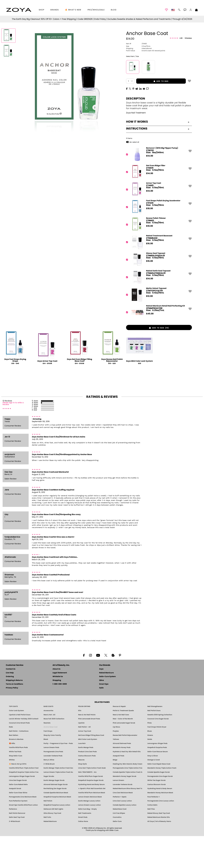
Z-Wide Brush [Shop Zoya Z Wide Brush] (49, 796)
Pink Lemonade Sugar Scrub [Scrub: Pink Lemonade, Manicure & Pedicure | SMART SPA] (124, 755)
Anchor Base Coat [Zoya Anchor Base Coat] (50, 759)
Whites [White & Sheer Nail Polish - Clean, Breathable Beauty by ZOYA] (12, 791)
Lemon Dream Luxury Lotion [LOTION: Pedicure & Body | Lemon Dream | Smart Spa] (89, 837)
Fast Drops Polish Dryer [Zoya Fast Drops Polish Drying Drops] (156, 759)
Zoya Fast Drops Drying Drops (15, 392)
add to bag (152, 113)
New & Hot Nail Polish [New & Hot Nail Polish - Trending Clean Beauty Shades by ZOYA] (86, 746)
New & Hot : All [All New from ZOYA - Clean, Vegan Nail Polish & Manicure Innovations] (49, 746)
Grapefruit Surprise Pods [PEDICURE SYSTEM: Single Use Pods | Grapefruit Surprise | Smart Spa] (157, 779)
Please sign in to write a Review (13, 435)
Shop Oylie (82, 796)
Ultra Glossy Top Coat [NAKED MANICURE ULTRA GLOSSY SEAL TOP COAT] (52, 845)
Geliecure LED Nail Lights (53, 841)
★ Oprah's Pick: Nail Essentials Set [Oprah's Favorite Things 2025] (91, 820)
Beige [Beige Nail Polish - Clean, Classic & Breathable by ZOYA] (115, 791)
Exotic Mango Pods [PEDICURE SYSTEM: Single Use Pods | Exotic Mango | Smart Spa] (85, 779)
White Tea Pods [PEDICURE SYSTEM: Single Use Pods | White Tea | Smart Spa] (15, 783)
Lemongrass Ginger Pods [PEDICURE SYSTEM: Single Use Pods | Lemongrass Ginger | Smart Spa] (157, 775)
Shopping (57, 712)
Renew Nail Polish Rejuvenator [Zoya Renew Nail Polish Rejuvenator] (125, 767)
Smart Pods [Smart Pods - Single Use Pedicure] (82, 849)
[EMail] (144, 120)
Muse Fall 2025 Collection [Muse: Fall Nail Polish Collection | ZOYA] (54, 750)
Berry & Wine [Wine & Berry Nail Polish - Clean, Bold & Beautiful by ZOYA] (49, 791)
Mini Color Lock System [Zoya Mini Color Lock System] (87, 771)
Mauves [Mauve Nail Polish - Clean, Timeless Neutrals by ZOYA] (81, 791)
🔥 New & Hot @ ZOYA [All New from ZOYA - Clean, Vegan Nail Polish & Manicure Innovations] (17, 796)
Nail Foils (47, 849)
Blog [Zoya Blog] (113, 10)
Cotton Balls (152, 837)
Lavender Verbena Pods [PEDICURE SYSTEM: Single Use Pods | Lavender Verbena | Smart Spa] (53, 787)
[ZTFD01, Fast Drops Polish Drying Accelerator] (158, 238)
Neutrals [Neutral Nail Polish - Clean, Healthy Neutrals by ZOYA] (47, 755)
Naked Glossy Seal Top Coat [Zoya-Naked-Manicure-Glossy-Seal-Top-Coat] (158, 845)
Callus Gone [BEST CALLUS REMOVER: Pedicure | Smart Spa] (83, 853)
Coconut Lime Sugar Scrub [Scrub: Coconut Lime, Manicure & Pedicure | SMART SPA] (158, 750)
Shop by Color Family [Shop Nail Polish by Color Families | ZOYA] (52, 767)
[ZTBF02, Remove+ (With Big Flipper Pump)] (158, 186)
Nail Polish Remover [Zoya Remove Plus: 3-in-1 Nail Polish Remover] (17, 845)
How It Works (157, 153)
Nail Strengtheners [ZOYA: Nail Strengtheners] (154, 738)
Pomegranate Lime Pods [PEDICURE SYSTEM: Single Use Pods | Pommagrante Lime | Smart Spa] (53, 783)
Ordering (10, 708)
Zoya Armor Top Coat (47, 393)
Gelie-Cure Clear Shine (18, 824)
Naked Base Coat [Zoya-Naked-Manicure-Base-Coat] (119, 841)
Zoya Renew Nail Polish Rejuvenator (112, 392)
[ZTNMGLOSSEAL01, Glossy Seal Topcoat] (158, 291)
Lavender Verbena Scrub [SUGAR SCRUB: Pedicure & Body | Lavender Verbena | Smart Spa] (122, 816)
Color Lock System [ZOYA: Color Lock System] (16, 742)
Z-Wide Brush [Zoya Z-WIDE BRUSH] (14, 853)
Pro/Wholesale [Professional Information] (96, 10)
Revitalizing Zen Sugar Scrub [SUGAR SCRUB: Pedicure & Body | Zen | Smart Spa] (55, 820)
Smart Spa (103, 716)
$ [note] (149, 188)
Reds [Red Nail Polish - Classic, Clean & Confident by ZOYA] (11, 759)
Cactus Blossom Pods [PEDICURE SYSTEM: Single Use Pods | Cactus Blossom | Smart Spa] (87, 787)
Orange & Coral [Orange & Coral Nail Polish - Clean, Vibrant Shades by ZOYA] (153, 791)
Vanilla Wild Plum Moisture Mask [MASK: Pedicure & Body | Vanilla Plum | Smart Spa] (91, 824)
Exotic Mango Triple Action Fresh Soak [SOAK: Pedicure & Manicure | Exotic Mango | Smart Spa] (58, 800)
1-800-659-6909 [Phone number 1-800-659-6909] (60, 716)
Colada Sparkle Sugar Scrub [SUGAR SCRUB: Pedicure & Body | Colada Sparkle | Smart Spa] (158, 804)
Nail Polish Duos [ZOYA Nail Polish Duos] (154, 742)
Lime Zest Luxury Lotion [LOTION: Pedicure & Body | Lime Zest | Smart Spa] (122, 832)
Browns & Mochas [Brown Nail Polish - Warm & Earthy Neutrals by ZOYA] (16, 771)
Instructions (157, 160)
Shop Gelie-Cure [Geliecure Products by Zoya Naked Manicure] (15, 787)
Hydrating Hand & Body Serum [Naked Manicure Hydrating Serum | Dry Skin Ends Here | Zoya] (159, 820)
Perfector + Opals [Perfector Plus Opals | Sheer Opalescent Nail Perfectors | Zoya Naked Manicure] (119, 828)
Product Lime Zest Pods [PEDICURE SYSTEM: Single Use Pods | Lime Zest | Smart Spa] (87, 783)
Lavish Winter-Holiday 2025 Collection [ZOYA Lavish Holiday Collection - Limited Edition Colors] (23, 750)
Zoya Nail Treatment (136, 145)
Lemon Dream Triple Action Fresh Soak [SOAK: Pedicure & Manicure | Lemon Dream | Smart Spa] (58, 804)
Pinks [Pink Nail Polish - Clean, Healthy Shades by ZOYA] (149, 755)
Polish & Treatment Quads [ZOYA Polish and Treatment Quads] (123, 742)
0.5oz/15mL (138, 78)
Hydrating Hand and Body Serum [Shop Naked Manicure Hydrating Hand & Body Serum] (91, 816)
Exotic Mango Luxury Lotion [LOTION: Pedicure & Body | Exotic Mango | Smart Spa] (89, 832)
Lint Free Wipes (119, 845)
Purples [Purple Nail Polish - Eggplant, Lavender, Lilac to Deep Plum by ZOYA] (116, 763)
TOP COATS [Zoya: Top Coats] (13, 738)
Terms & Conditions (14, 716)
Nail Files (151, 841)
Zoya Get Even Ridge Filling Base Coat (79, 392)
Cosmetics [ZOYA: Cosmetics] (117, 849)
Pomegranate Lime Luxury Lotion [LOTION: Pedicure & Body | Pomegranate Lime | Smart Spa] (160, 832)
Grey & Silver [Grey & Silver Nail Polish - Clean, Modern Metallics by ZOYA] (152, 787)
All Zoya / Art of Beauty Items (159, 853)
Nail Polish (48, 832)
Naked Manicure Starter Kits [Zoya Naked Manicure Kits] (158, 849)
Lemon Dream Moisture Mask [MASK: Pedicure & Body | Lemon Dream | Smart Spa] (90, 828)
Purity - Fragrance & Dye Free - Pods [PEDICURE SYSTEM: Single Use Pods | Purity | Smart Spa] (58, 775)
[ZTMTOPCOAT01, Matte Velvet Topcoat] (158, 326)
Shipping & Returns (14, 712)
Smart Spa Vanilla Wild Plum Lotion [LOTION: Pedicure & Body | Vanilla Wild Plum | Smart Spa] (23, 837)
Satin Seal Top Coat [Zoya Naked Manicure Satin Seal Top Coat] (17, 849)
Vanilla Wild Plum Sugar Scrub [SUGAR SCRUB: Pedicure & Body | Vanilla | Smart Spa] (90, 808)
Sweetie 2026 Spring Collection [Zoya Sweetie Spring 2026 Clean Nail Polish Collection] (159, 746)
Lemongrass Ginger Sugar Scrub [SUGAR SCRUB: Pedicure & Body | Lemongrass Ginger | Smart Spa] (22, 808)
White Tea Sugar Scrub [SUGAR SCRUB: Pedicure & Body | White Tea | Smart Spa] (156, 812)
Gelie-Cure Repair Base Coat (158, 796)
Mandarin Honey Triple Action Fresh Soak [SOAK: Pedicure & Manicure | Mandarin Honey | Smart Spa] (162, 800)
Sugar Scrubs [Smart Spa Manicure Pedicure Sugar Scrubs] (49, 808)
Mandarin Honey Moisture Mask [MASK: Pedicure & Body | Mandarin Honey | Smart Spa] (160, 824)
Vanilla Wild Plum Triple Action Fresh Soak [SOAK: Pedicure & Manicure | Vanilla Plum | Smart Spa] (23, 800)
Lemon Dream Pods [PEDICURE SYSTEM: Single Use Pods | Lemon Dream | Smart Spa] (51, 779)
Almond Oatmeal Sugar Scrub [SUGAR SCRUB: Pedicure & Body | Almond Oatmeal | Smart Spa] (56, 816)
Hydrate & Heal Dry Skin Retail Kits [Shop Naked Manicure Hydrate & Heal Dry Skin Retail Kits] (127, 783)
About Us (56, 701)
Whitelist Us (58, 708)
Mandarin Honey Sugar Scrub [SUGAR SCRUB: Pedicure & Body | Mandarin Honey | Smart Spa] (124, 808)
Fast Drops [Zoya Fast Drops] (48, 763)
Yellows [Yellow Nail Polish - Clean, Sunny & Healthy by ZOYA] (116, 771)
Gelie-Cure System (107, 708)
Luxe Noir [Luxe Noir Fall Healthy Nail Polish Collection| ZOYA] (82, 775)
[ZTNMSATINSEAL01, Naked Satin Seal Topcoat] (158, 309)
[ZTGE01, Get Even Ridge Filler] (158, 203)
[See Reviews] (181, 70)
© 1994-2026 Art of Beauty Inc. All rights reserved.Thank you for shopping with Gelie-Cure (102, 861)
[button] (19, 10)
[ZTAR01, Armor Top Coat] (158, 221)
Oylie (101, 720)
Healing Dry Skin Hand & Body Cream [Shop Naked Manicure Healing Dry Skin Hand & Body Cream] (127, 796)
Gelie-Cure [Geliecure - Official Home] (117, 853)
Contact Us (10, 701)
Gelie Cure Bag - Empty (87, 841)
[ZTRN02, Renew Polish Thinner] (158, 256)
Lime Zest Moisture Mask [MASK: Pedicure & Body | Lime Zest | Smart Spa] (123, 824)
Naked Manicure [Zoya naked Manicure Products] (50, 853)
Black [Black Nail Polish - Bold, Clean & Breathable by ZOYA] (46, 771)
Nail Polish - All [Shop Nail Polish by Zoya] (84, 759)
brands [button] (54, 10)
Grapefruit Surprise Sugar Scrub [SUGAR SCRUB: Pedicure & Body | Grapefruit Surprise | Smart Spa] (90, 812)
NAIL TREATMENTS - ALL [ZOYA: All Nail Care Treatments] (87, 804)
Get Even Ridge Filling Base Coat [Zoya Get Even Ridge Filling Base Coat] (91, 767)
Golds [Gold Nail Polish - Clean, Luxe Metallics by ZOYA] (149, 771)
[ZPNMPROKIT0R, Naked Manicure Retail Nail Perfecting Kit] (158, 344)
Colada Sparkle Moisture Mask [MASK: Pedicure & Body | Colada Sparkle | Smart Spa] (56, 824)
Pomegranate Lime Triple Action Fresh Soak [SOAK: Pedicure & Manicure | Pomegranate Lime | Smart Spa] (127, 800)
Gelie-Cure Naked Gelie (18, 816)
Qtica (101, 712)
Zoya (101, 701)
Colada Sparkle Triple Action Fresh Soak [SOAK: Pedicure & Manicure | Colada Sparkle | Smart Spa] (127, 804)
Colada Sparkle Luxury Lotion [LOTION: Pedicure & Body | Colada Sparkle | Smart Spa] (124, 837)
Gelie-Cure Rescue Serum (157, 783)
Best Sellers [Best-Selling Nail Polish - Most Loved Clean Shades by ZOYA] (13, 767)
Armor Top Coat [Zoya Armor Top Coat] (84, 763)
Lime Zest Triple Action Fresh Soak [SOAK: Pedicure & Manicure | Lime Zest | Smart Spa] (92, 800)
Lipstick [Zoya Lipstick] (81, 755)
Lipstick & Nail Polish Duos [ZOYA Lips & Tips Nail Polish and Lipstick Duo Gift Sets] (19, 746)
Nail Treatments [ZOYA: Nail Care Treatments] (84, 845)
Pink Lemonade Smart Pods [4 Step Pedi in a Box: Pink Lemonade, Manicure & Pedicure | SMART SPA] (89, 750)
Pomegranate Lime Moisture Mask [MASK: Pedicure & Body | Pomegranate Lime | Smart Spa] (22, 828)
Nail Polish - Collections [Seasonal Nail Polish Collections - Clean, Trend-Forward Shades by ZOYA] (18, 763)
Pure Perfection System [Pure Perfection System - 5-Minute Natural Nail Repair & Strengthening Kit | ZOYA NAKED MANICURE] (18, 832)
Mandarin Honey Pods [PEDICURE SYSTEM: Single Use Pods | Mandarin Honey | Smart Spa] (121, 779)
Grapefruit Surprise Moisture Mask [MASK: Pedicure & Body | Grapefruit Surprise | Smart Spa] (57, 828)
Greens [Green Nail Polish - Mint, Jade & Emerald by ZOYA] (150, 767)
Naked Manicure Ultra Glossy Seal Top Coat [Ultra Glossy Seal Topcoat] (127, 820)
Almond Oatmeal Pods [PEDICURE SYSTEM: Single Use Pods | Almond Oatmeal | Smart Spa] (122, 775)
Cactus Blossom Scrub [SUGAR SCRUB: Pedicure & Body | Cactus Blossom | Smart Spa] (156, 816)
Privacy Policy (12, 720)
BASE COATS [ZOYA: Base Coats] (48, 738)
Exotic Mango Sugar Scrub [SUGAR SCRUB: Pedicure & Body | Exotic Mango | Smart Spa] (54, 812)
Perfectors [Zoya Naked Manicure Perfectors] (13, 841)
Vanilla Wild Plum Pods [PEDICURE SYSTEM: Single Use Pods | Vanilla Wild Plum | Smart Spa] (18, 779)
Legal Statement (60, 705)
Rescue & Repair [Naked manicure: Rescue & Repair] (119, 738)
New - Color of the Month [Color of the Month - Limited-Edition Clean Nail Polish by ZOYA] (123, 750)
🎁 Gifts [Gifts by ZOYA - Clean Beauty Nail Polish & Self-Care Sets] (12, 775)
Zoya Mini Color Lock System (139, 393)
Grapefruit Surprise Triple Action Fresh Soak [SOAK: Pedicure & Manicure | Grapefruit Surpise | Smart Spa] (23, 804)
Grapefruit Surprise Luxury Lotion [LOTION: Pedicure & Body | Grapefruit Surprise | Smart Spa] (57, 837)
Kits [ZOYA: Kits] (79, 742)
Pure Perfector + (153, 828)
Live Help (10, 705)
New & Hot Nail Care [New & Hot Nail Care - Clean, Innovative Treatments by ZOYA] (121, 746)
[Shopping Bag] (196, 10)
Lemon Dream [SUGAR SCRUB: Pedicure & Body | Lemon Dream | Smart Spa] (118, 812)
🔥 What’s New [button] (73, 10)
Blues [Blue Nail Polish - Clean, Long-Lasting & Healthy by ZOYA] (149, 763)
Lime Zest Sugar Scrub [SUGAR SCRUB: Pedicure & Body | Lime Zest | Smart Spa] (18, 812)
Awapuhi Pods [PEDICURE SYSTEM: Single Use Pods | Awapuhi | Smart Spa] (118, 787)
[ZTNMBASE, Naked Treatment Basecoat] (158, 274)
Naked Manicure (106, 705)
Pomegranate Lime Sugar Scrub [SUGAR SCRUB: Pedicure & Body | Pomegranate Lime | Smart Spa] (160, 808)
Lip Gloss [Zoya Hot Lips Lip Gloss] (116, 759)
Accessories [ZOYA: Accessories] (48, 742)
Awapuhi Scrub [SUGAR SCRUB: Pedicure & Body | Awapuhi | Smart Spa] (15, 820)
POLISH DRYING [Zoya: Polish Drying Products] (84, 738)
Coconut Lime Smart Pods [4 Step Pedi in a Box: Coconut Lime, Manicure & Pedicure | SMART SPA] (19, 755)
